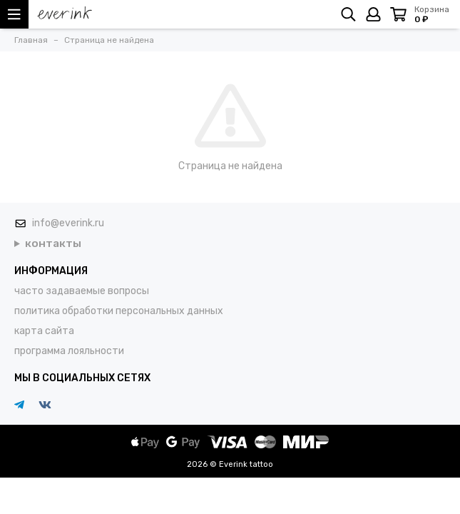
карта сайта (44, 331)
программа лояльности (69, 351)
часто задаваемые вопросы (81, 291)
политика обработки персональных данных (118, 311)
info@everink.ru (68, 223)
